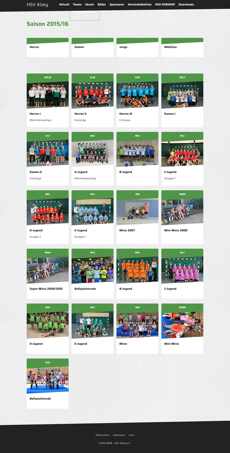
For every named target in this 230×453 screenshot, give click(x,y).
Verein (89, 4)
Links (132, 435)
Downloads (186, 4)
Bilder (102, 4)
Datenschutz (102, 435)
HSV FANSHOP (165, 4)
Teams (77, 4)
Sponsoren (117, 4)
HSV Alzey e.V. (122, 443)
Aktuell (64, 4)
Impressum (119, 435)
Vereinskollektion (140, 4)
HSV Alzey (37, 4)
